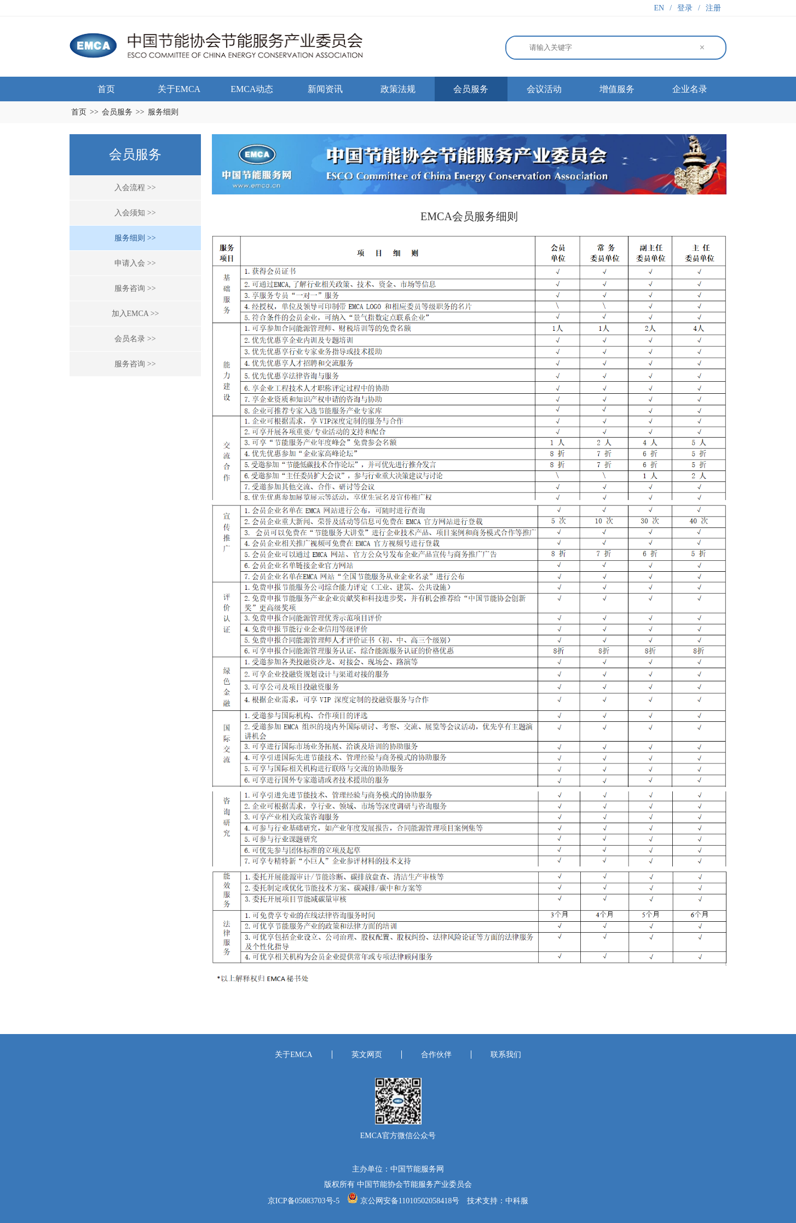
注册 (713, 8)
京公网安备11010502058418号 (409, 1201)
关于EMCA (179, 89)
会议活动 (544, 89)
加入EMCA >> (135, 313)
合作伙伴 (436, 1054)
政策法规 (398, 89)
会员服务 (470, 89)
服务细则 (163, 112)
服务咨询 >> (134, 288)
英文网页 (366, 1054)
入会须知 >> (134, 213)
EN (659, 8)
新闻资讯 (325, 89)
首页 (106, 89)
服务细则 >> (134, 238)
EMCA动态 (251, 89)
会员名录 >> (134, 339)
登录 (685, 8)
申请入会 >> (134, 263)
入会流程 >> (134, 187)
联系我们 (506, 1054)
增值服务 (617, 89)
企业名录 (689, 89)
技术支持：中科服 (497, 1201)
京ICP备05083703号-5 (305, 1201)
